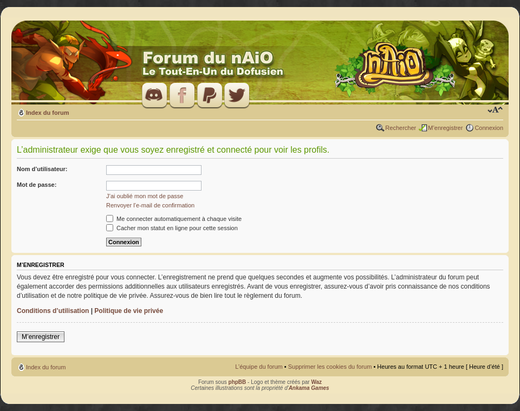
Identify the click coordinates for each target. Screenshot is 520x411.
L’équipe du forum (258, 366)
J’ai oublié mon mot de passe (144, 196)
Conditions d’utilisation (53, 311)
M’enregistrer (445, 128)
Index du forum (47, 112)
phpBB (237, 382)
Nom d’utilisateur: (42, 169)
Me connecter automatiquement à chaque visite (174, 219)
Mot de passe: (36, 184)
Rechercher (400, 128)
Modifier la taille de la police (495, 110)
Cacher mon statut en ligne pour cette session (172, 228)
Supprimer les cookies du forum (330, 366)
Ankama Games (309, 388)
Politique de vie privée (128, 311)
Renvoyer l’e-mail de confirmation (150, 205)
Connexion (488, 128)
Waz (316, 382)
